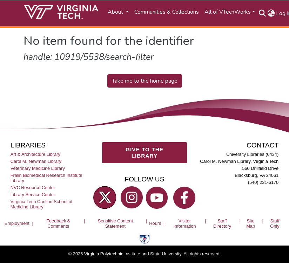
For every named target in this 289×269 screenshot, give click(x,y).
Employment (17, 223)
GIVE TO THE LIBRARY (144, 152)
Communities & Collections (166, 12)
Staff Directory (222, 223)
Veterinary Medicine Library (38, 168)
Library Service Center (33, 194)
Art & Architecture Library (35, 154)
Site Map (250, 223)
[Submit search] (262, 13)
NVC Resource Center (33, 187)
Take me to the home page (144, 81)
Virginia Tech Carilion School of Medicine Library (42, 204)
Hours (155, 223)
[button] (271, 13)
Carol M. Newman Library (36, 161)
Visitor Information (184, 223)
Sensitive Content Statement (115, 223)
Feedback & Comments (58, 223)
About (116, 12)
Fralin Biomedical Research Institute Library (46, 177)
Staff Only (274, 223)
